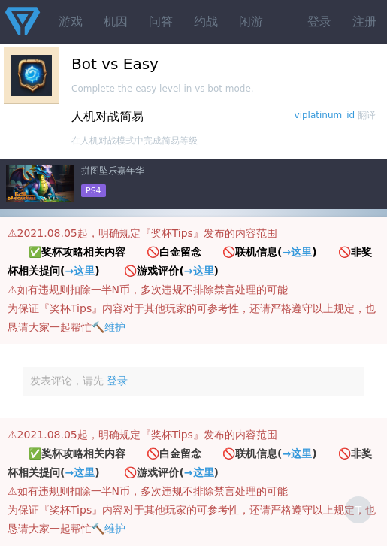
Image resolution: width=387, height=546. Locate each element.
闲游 (251, 21)
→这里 (297, 252)
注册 (364, 21)
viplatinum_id (325, 115)
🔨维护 (108, 327)
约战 (206, 21)
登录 (319, 21)
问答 (161, 21)
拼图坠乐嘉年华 (112, 170)
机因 (116, 21)
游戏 (71, 21)
